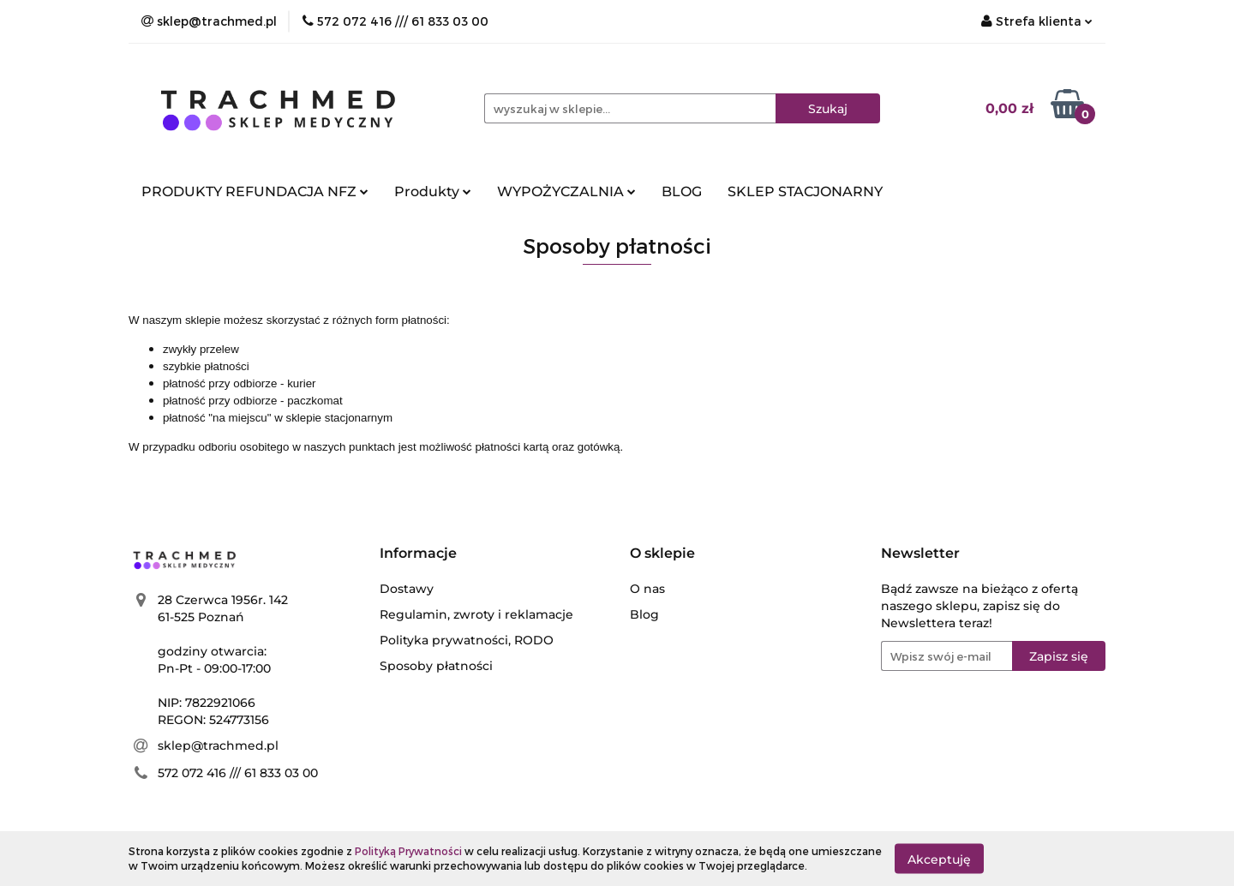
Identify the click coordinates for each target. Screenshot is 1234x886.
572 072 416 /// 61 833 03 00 (238, 773)
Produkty (432, 191)
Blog (644, 614)
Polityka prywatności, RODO (467, 640)
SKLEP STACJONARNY (805, 191)
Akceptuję (939, 858)
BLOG (682, 191)
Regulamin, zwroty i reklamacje (476, 614)
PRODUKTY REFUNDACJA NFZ (254, 191)
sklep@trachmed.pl (218, 745)
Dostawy (407, 588)
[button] (418, 554)
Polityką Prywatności (408, 851)
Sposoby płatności (436, 665)
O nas (647, 588)
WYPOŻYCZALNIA (566, 191)
